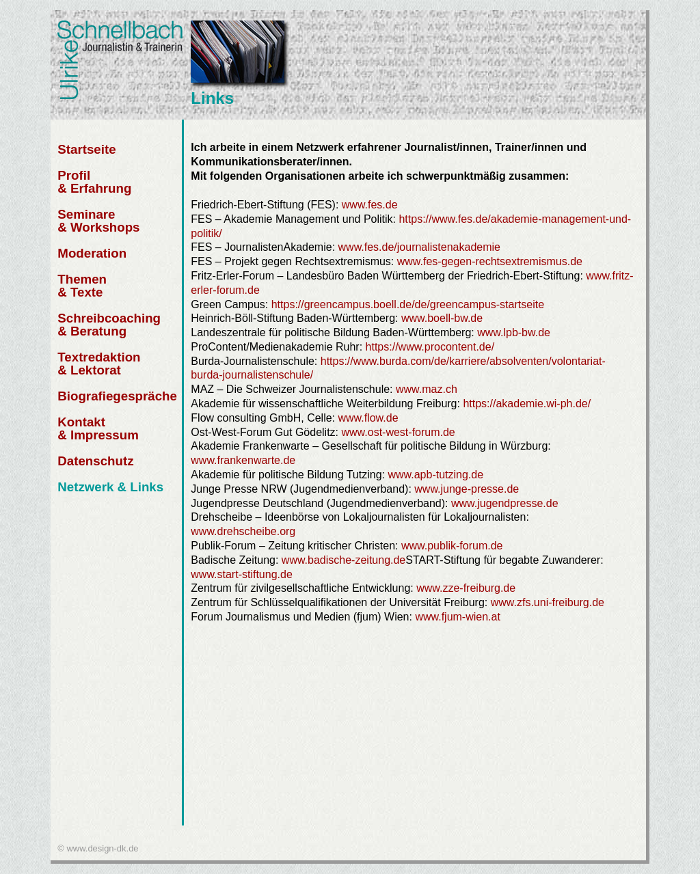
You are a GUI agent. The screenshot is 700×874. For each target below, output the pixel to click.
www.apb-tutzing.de (435, 474)
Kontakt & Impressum (98, 428)
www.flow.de (366, 418)
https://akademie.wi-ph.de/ (527, 403)
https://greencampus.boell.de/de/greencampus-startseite (407, 304)
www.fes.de (370, 204)
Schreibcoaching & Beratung (109, 324)
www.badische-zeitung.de (343, 560)
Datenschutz (95, 461)
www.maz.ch (426, 389)
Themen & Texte (82, 285)
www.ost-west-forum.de (398, 432)
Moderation (91, 253)
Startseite (86, 149)
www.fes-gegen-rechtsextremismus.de (489, 261)
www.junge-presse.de (466, 489)
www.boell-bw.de (442, 318)
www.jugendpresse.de (504, 503)
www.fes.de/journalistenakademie (419, 247)
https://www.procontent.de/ (430, 347)
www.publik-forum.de (452, 545)
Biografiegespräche (117, 396)
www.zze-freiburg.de (465, 588)
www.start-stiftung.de (242, 574)
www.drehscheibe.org (243, 531)
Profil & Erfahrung (94, 181)
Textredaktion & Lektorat (98, 363)
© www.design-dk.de (97, 848)
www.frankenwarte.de (243, 460)
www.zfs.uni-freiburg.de (547, 602)
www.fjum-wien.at (457, 617)
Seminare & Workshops (98, 220)
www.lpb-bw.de (513, 332)
